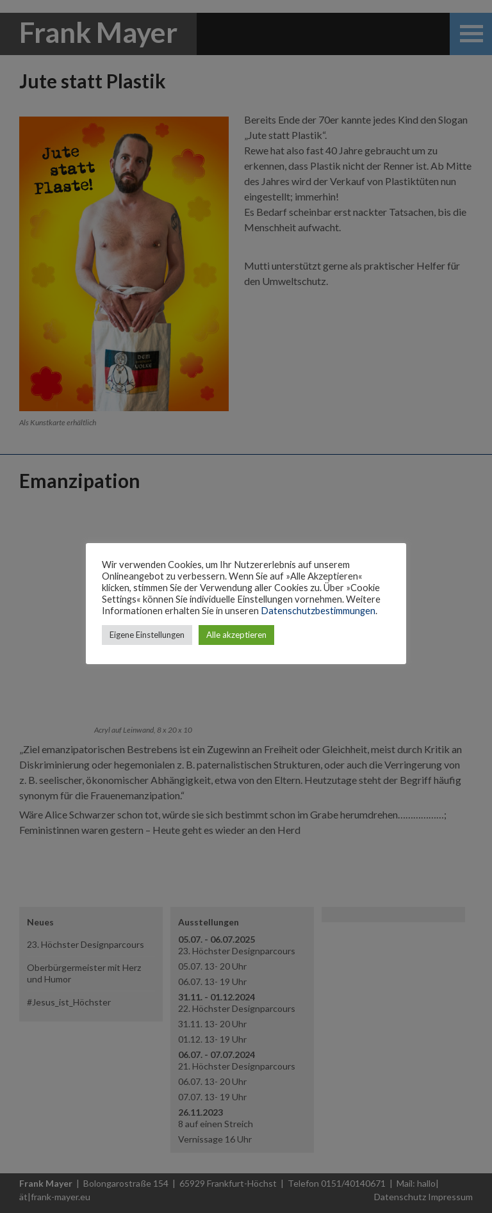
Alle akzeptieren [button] (236, 635)
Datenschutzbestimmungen (318, 610)
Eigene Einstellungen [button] (147, 635)
